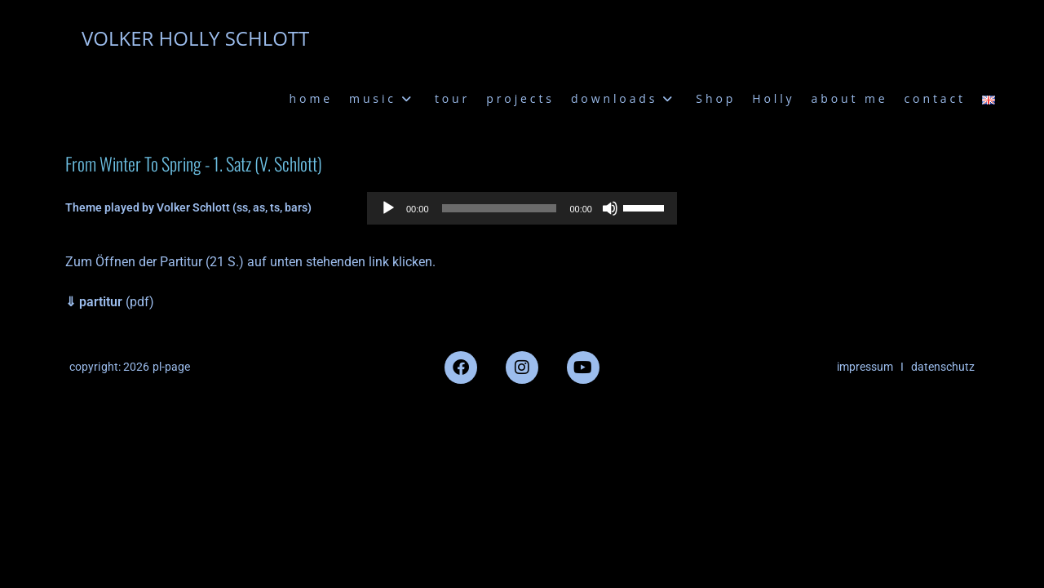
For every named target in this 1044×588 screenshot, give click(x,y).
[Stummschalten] (610, 208)
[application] (522, 208)
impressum (865, 366)
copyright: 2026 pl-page (129, 366)
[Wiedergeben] (388, 208)
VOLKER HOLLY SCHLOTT (195, 37)
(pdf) (109, 302)
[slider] (499, 208)
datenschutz (943, 366)
